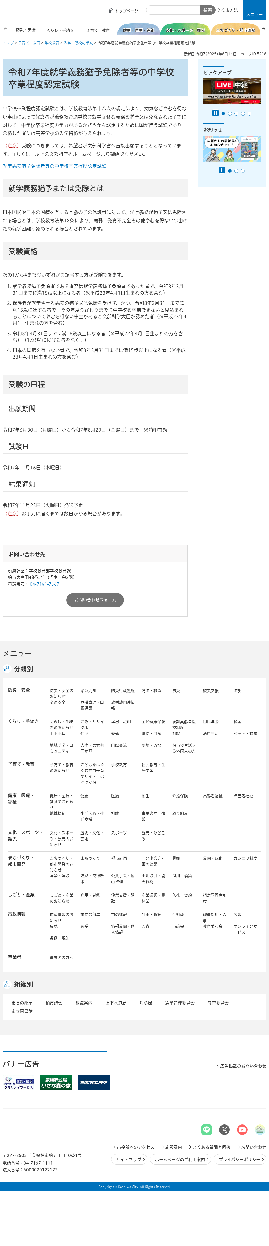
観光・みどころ (153, 836)
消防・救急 (151, 691)
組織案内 (84, 1003)
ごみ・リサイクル (92, 725)
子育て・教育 (29, 43)
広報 (237, 914)
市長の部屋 (90, 914)
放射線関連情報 (123, 705)
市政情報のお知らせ (61, 918)
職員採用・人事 (215, 918)
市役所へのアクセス (135, 1147)
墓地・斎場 (151, 745)
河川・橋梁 (182, 876)
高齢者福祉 (213, 796)
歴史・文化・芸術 (92, 836)
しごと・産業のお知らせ (61, 898)
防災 (176, 691)
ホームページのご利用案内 (180, 1159)
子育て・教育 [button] (21, 764)
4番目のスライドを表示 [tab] (243, 114)
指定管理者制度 (215, 898)
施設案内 (173, 1147)
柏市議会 (54, 1003)
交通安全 (58, 702)
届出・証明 (121, 722)
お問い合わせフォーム (95, 600)
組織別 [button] (23, 984)
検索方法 (229, 10)
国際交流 (119, 745)
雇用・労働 (90, 895)
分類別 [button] (23, 669)
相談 (176, 733)
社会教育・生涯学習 (153, 768)
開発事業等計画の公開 (153, 861)
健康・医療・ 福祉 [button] (21, 798)
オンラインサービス (245, 929)
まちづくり (90, 858)
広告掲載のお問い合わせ (243, 1066)
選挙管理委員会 (180, 1003)
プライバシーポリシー (239, 1159)
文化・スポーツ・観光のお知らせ (61, 839)
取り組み (180, 813)
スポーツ (119, 833)
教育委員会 (213, 926)
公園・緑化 (213, 858)
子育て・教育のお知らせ (61, 768)
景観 (176, 858)
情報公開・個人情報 (123, 929)
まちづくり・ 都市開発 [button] (21, 860)
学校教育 (52, 43)
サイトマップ (128, 1159)
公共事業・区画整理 (123, 879)
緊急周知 (88, 691)
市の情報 (119, 914)
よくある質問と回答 (211, 1147)
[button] (254, 10)
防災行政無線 (123, 691)
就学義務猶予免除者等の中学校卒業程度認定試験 (62, 166)
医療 (115, 796)
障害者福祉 (243, 796)
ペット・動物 (245, 733)
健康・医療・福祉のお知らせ (61, 802)
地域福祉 (58, 813)
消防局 (145, 1003)
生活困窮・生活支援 (92, 816)
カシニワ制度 (245, 858)
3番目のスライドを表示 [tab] (236, 114)
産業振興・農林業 (153, 898)
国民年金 (211, 722)
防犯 (237, 691)
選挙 (84, 926)
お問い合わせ (253, 1147)
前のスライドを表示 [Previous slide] (6, 28)
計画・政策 (151, 914)
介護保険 (180, 796)
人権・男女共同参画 (92, 748)
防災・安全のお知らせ (61, 694)
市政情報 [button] (17, 914)
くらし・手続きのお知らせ (61, 725)
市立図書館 (22, 1011)
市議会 (178, 926)
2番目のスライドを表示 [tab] (230, 114)
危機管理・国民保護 (92, 705)
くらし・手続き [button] (23, 721)
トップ (8, 43)
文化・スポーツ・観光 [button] (26, 835)
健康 (84, 796)
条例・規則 (59, 938)
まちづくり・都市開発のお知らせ (61, 864)
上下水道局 (115, 1003)
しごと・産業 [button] (21, 894)
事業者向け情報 (153, 816)
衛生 (145, 796)
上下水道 (58, 733)
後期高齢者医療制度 (184, 725)
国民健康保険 (153, 722)
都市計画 (119, 858)
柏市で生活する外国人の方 (184, 748)
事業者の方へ (61, 957)
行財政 (178, 914)
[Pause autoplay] (215, 112)
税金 (237, 722)
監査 (145, 926)
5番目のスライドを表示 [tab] (249, 114)
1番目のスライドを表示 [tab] (223, 114)
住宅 (84, 733)
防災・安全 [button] (19, 690)
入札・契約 (182, 895)
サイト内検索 (152, 10)
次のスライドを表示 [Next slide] (263, 28)
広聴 (54, 926)
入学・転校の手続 (78, 43)
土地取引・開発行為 (153, 879)
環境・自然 (151, 733)
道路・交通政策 (92, 879)
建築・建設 (59, 876)
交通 (115, 733)
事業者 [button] (14, 957)
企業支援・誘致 (123, 898)
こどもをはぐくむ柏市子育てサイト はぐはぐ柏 (92, 773)
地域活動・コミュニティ (61, 748)
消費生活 (211, 733)
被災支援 (211, 691)
